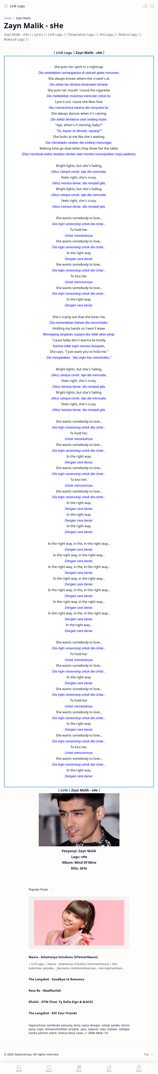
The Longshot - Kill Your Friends (53, 1013)
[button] (145, 6)
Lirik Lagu (17, 6)
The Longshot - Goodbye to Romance (56, 979)
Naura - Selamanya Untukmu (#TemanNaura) (63, 957)
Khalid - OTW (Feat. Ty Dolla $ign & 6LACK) (61, 1002)
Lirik (64, 790)
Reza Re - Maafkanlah (45, 990)
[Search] (152, 6)
